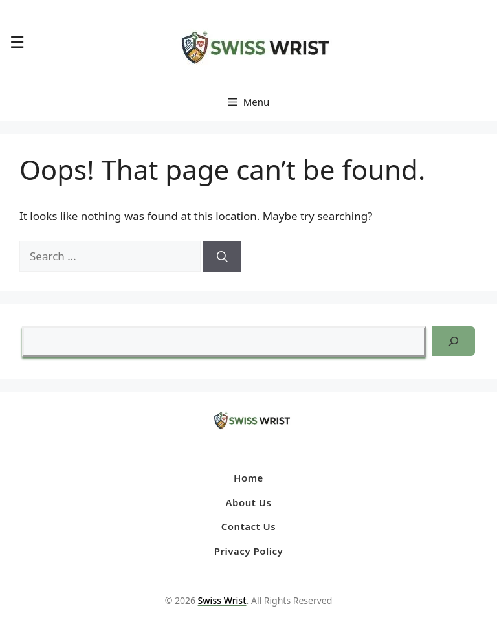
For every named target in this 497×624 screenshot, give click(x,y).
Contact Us (248, 526)
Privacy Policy (248, 550)
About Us (249, 502)
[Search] (222, 256)
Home (248, 477)
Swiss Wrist (222, 600)
